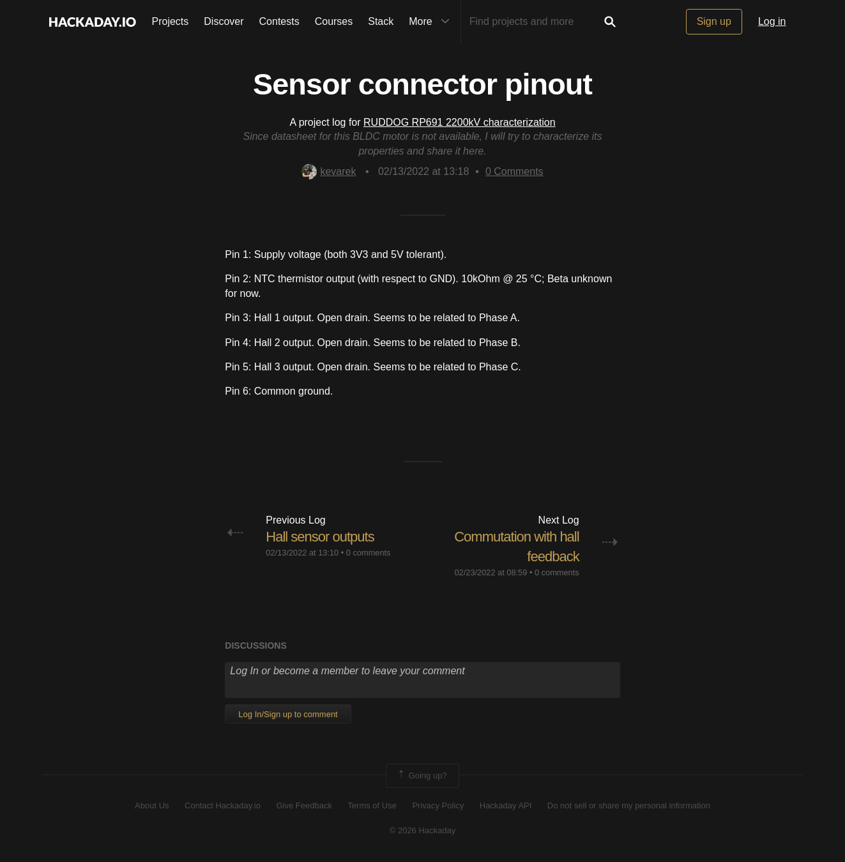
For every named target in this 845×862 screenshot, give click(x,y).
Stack (380, 21)
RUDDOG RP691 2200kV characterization (459, 122)
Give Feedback (303, 805)
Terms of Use (372, 805)
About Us (152, 805)
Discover (223, 21)
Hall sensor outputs (320, 537)
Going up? (421, 776)
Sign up (714, 21)
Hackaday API (506, 805)
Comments (514, 171)
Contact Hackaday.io (223, 805)
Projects (170, 21)
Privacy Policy (438, 805)
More (432, 21)
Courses (334, 21)
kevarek (328, 171)
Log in (772, 21)
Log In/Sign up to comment (287, 714)
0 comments (368, 552)
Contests (279, 21)
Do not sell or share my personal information (628, 805)
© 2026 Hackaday (423, 830)
